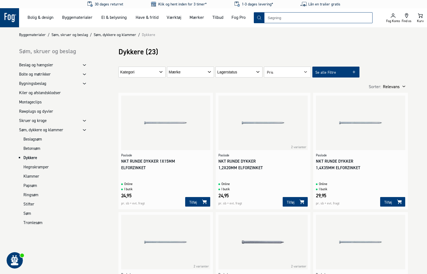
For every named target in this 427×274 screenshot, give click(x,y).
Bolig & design (40, 17)
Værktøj (174, 17)
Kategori (127, 72)
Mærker (197, 17)
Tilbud (217, 17)
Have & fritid (147, 17)
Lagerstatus (227, 72)
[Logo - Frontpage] (9, 17)
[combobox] (318, 18)
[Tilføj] (197, 202)
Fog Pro (238, 17)
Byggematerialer (77, 17)
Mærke (175, 72)
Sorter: (375, 86)
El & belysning (114, 17)
